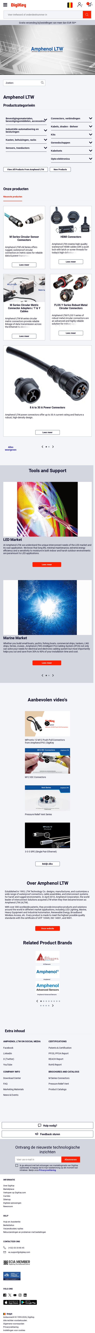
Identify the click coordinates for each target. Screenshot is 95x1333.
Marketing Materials (13, 1089)
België (7, 1314)
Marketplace (8, 1189)
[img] (18, 6)
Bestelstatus (8, 1225)
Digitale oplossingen (12, 1203)
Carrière (6, 1196)
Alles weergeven (10, 448)
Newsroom (8, 1206)
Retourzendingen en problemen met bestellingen (24, 1232)
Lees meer (24, 265)
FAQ (5, 1083)
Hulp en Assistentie (11, 1222)
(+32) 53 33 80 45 (13, 1248)
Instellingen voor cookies (14, 1330)
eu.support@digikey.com (16, 1252)
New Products (60, 169)
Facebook (8, 1047)
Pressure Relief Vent (59, 1083)
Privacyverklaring (47, 1170)
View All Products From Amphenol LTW (25, 169)
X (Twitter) (8, 1059)
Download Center (12, 1078)
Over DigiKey (8, 1186)
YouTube (7, 1064)
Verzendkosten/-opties (13, 1229)
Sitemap (7, 1199)
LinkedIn (7, 1053)
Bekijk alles (47, 864)
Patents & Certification (60, 1047)
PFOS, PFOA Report (59, 1053)
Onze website (47, 928)
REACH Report (56, 1059)
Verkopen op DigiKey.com (14, 1192)
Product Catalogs (57, 1089)
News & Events (10, 1095)
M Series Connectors (59, 1078)
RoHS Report (55, 1064)
